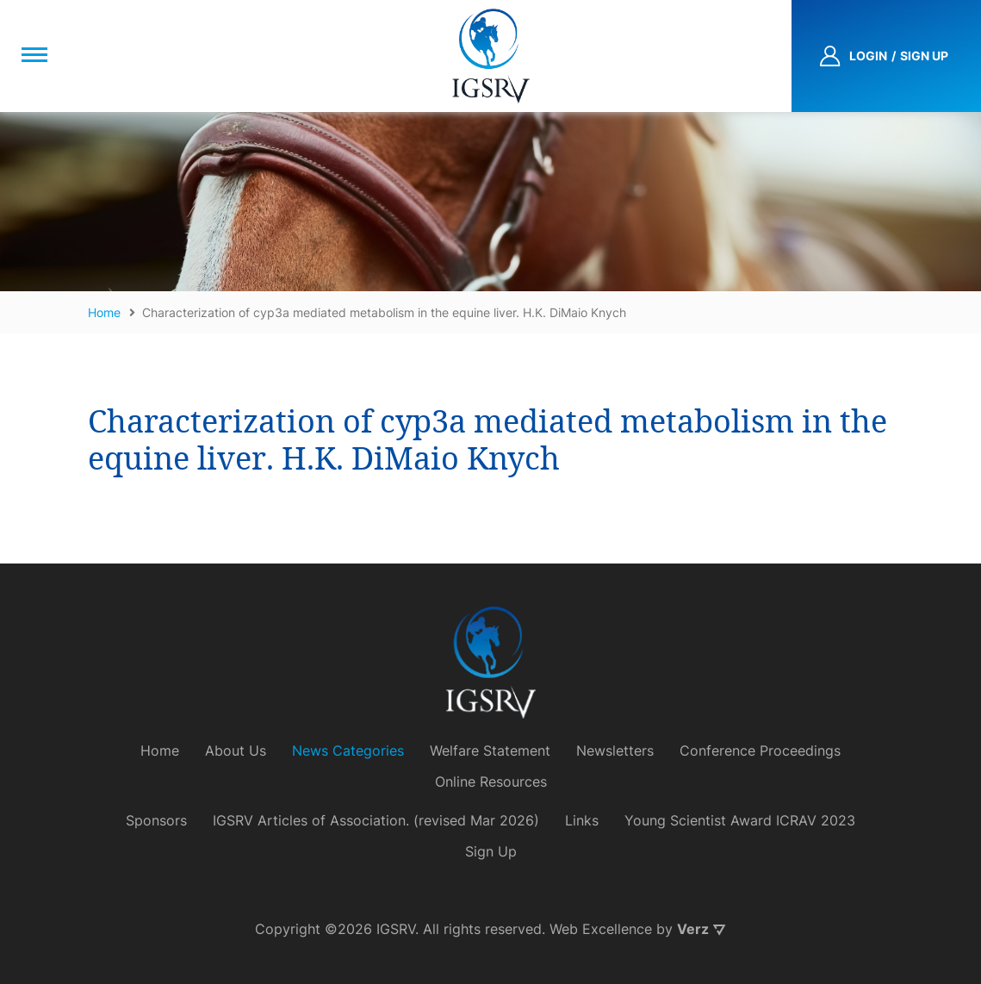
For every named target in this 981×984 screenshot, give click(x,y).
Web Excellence (600, 928)
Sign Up (491, 851)
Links (582, 820)
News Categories (348, 750)
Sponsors (156, 820)
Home (159, 750)
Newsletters (615, 750)
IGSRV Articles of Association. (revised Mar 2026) (376, 820)
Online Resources (491, 781)
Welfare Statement (490, 750)
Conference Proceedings (760, 750)
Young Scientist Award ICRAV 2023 (739, 820)
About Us (235, 750)
